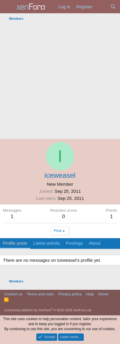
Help (90, 294)
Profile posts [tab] (15, 243)
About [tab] (94, 243)
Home (103, 294)
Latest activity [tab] (46, 243)
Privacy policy (70, 294)
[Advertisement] (60, 81)
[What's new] (101, 6)
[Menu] (8, 7)
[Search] (113, 6)
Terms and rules (40, 294)
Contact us (13, 294)
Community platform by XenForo (48, 310)
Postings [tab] (74, 243)
